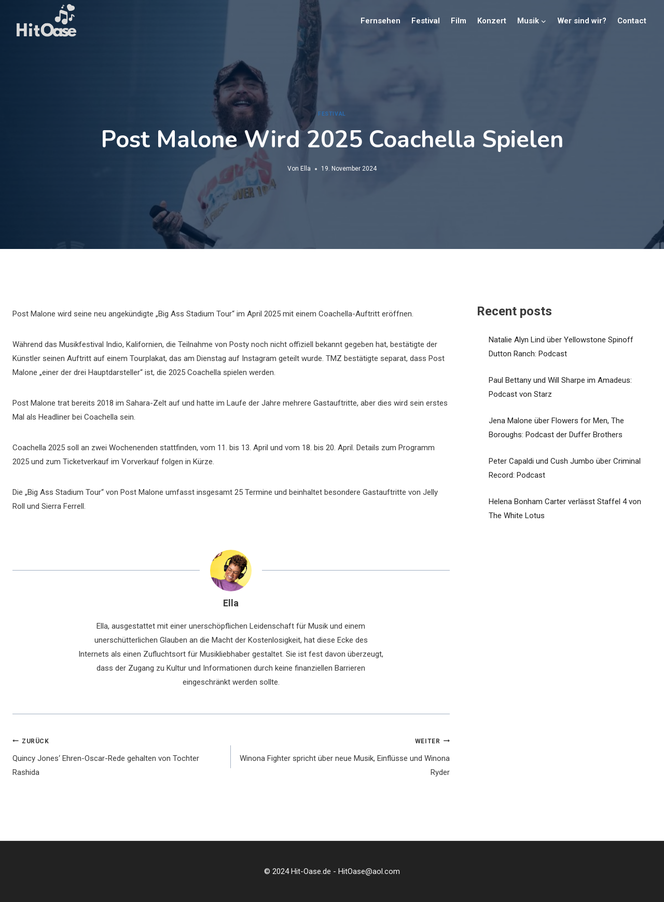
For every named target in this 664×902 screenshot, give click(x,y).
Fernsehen (380, 20)
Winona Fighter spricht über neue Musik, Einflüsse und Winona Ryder (344, 756)
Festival (425, 20)
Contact (631, 20)
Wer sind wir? (582, 20)
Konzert (491, 20)
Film (458, 20)
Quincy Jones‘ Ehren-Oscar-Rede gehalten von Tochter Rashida (117, 756)
